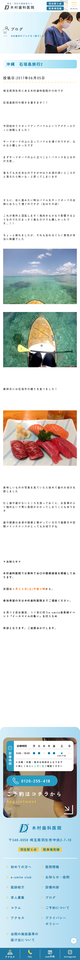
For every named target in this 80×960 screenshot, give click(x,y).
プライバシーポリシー (55, 920)
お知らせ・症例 (57, 877)
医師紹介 (18, 887)
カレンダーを (36, 766)
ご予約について (57, 907)
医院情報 (52, 866)
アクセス (18, 917)
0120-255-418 (35, 781)
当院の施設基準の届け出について (24, 936)
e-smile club (21, 877)
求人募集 (18, 897)
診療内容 (52, 887)
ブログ (50, 897)
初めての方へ (21, 866)
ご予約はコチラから (40, 797)
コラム (16, 907)
